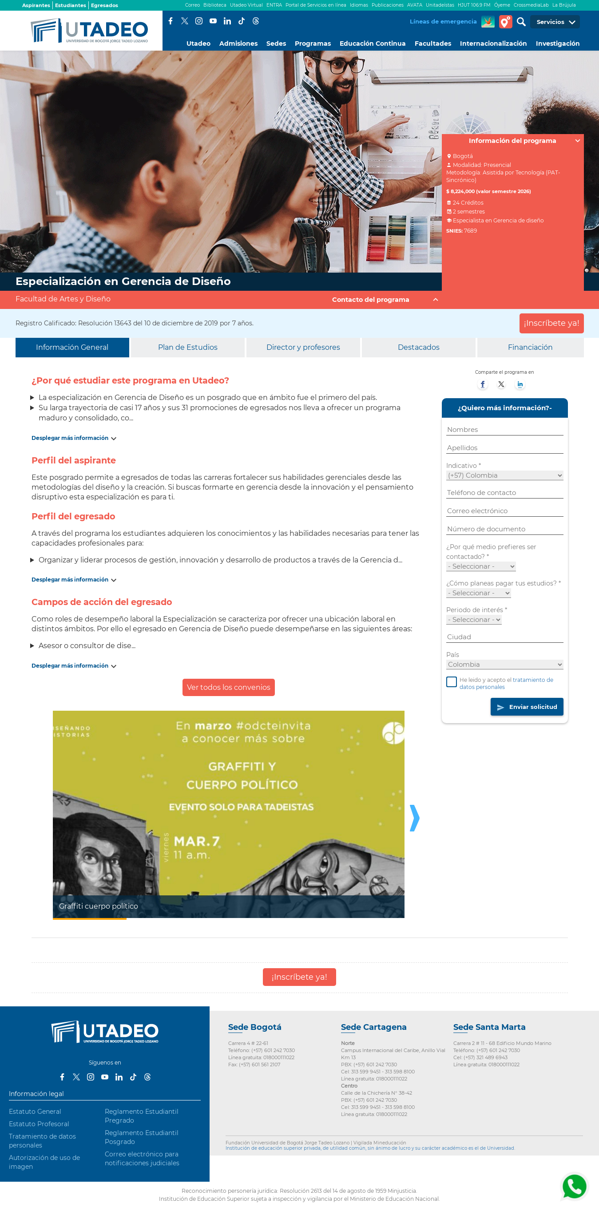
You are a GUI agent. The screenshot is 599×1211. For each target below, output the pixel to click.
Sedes (276, 43)
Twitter (184, 20)
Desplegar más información (70, 438)
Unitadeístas (440, 5)
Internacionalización (493, 43)
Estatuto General (35, 1112)
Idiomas (359, 5)
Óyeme (502, 5)
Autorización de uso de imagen (44, 1162)
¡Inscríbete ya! (551, 323)
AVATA (414, 5)
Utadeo (198, 43)
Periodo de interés (476, 611)
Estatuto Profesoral (39, 1124)
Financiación (530, 347)
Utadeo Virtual (246, 5)
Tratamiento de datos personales (42, 1140)
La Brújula (564, 5)
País (452, 656)
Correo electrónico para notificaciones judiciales (142, 1158)
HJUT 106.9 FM (474, 5)
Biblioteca (214, 5)
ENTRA (274, 5)
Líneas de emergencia (443, 21)
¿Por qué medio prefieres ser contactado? (491, 552)
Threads (255, 20)
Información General (72, 347)
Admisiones (238, 43)
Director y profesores (303, 347)
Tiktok (241, 20)
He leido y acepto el (499, 685)
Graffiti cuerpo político (98, 906)
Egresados (104, 5)
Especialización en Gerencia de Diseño (123, 281)
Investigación (558, 43)
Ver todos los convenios (228, 687)
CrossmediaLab (531, 5)
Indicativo (463, 466)
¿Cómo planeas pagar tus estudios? (503, 584)
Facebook (170, 20)
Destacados (419, 347)
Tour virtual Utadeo (505, 21)
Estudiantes (70, 5)
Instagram (198, 20)
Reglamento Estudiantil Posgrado (142, 1137)
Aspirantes (36, 5)
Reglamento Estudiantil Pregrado (142, 1116)
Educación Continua (373, 43)
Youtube (213, 20)
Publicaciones (388, 5)
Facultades (433, 43)
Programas (313, 43)
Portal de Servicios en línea (316, 5)
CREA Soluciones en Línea (488, 21)
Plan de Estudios (188, 347)
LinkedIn (227, 20)
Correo (192, 5)
